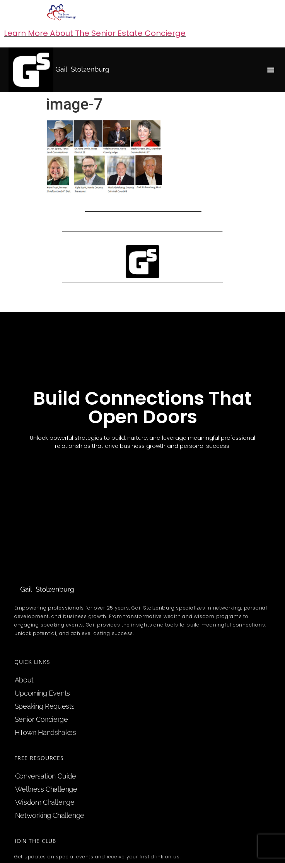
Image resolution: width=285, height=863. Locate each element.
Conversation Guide (45, 776)
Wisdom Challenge (45, 802)
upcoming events (42, 693)
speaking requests (45, 706)
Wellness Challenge (46, 789)
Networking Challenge (49, 815)
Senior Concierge (41, 719)
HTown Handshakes (45, 732)
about (24, 680)
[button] (270, 70)
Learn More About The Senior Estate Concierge (95, 33)
